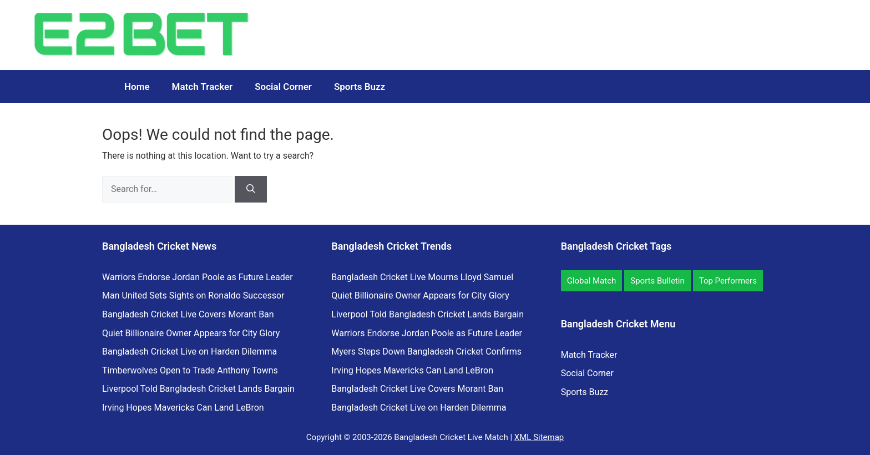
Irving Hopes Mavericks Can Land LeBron (183, 407)
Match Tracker (202, 86)
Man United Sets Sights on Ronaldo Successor (193, 295)
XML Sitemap (539, 437)
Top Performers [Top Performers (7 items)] (728, 281)
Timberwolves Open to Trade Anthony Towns (190, 370)
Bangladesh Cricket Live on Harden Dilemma (189, 351)
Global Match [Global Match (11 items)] (591, 281)
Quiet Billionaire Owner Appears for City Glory (191, 333)
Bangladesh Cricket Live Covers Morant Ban (188, 314)
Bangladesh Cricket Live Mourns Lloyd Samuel (422, 277)
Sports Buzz (359, 86)
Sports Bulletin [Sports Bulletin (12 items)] (657, 281)
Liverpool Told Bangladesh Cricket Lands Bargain (198, 388)
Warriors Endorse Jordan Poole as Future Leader (197, 277)
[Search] (251, 189)
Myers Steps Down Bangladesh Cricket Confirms (426, 351)
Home (137, 86)
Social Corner (283, 86)
